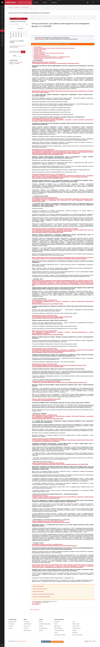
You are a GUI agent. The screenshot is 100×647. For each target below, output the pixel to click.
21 (21, 34)
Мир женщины (57, 626)
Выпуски (37, 1)
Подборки (55, 1)
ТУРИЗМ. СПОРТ (38, 59)
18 (13, 34)
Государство (16, 7)
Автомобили (57, 621)
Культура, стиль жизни (77, 634)
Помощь (10, 628)
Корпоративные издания (44, 623)
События (41, 630)
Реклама (41, 621)
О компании (26, 621)
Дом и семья (75, 632)
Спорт (73, 621)
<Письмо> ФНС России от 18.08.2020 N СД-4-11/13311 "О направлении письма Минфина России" (46, 400)
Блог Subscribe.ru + (28, 623)
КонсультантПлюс (17, 56)
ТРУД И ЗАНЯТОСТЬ (39, 51)
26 (15, 36)
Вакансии (26, 628)
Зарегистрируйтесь (40, 39)
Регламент (11, 626)
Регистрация (11, 623)
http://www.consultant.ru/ (21, 46)
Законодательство (24, 7)
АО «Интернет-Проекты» (20, 641)
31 (10, 37)
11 (13, 33)
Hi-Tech (55, 632)
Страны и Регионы (76, 628)
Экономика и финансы (59, 630)
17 (10, 34)
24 (10, 36)
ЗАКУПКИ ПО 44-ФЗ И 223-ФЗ (41, 55)
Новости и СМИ (75, 626)
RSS (27, 24)
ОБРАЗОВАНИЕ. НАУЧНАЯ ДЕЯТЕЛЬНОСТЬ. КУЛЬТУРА (48, 58)
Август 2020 (20, 28)
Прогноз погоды (76, 623)
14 (21, 33)
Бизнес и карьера (58, 628)
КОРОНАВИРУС (38, 47)
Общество (11, 7)
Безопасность (27, 626)
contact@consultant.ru (36, 603)
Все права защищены (36, 601)
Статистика (13, 60)
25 (13, 36)
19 (15, 34)
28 (21, 36)
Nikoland (94, 641)
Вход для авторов (12, 621)
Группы (46, 1)
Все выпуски (64, 17)
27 (18, 36)
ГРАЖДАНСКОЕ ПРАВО (40, 49)
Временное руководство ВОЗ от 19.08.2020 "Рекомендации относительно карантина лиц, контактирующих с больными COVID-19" (56, 63)
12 (15, 33)
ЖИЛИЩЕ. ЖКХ (38, 50)
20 (18, 34)
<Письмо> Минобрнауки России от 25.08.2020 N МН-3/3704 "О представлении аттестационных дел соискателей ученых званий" (51, 522)
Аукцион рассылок (43, 628)
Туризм (56, 623)
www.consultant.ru (35, 604)
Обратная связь (27, 630)
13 (18, 33)
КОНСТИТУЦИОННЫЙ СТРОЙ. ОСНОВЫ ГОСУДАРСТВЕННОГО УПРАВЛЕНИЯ (54, 48)
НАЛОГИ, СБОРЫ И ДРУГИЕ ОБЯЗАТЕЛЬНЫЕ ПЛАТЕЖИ (49, 53)
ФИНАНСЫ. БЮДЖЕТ (39, 54)
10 (10, 33)
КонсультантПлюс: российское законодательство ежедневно (29, 13)
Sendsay (41, 626)
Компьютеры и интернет (59, 634)
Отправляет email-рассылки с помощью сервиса (24, 2)
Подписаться (18, 18)
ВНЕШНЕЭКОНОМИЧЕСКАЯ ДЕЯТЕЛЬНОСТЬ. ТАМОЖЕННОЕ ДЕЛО (52, 56)
